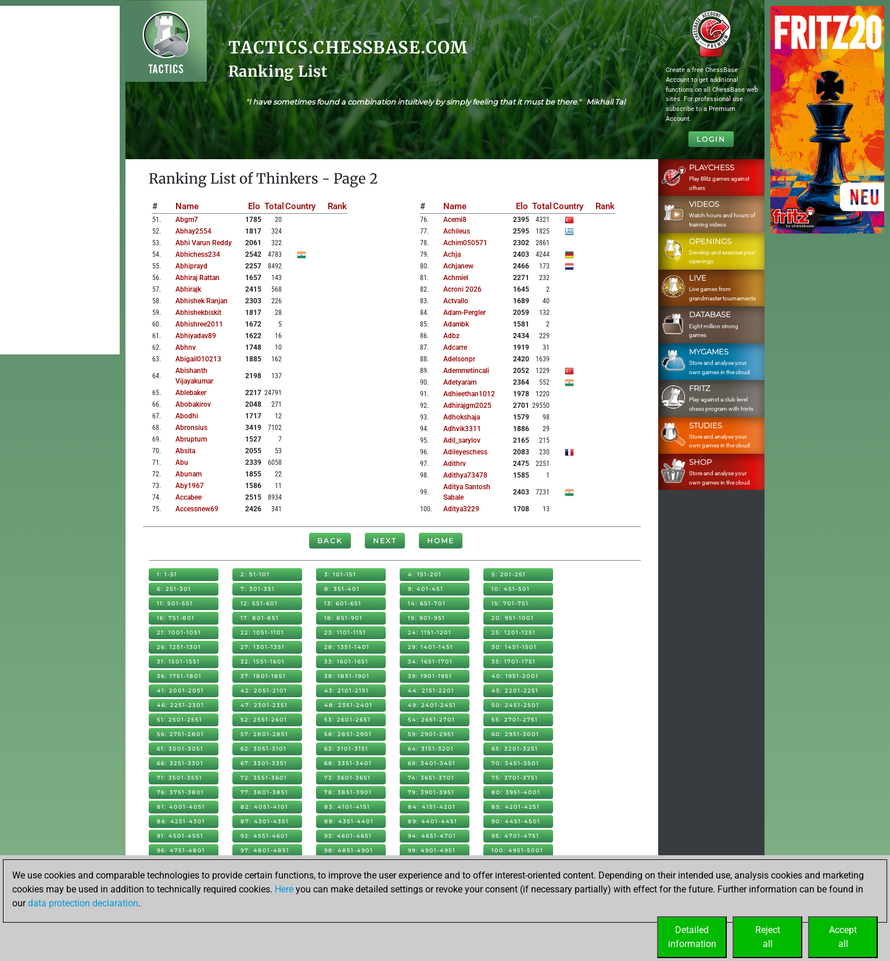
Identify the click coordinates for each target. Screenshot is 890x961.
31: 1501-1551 (178, 661)
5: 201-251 (508, 574)
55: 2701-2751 (514, 719)
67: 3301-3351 (264, 763)
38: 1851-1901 (346, 676)
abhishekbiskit (198, 313)
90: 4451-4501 (515, 821)
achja (452, 254)
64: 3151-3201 (431, 748)
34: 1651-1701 (430, 661)
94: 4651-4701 (432, 836)
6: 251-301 (174, 589)
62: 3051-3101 (263, 748)
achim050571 (465, 243)
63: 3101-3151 (346, 748)
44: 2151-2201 (431, 690)
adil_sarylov (461, 440)
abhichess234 (197, 254)
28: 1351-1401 (346, 647)
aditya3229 (461, 509)
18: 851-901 (343, 618)
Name (187, 206)
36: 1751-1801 (179, 676)
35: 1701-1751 (513, 661)
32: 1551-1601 (263, 661)
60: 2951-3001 (515, 734)
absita (185, 451)
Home (440, 540)
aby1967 (189, 486)
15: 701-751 (510, 603)
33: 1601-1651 (346, 661)
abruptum (191, 439)
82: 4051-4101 (264, 807)
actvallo (455, 301)
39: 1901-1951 (430, 676)
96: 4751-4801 (181, 850)
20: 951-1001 (512, 618)
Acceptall (843, 936)
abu (181, 462)
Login (711, 139)
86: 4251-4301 (181, 821)
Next (385, 540)
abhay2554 (193, 231)
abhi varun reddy (203, 243)
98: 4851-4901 (348, 850)
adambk (456, 324)
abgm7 (186, 220)
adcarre (455, 347)
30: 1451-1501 (514, 647)
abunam (188, 474)
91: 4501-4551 (180, 836)
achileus (456, 231)
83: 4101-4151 (347, 807)
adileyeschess (465, 452)
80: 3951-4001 (515, 792)
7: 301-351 (258, 589)
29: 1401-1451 (430, 647)
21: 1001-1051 (179, 632)
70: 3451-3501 (515, 763)
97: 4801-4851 (265, 850)
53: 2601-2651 (347, 719)
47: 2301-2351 (264, 705)
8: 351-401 (342, 589)
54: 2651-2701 (431, 719)
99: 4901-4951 (431, 850)
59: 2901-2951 (431, 734)
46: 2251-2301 (180, 705)
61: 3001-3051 (180, 748)
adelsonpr (459, 359)
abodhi (186, 416)
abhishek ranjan (201, 301)
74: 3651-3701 (431, 777)
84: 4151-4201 (431, 807)
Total (274, 206)
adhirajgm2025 (467, 405)
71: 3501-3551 (179, 777)
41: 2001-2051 (180, 690)
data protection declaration (83, 903)
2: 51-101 (255, 574)
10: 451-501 (510, 589)
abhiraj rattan (197, 278)
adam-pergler (464, 313)
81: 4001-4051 (181, 807)
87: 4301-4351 (265, 821)
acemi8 (454, 220)
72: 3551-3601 (264, 777)
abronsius (191, 428)
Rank (337, 206)
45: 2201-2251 (515, 690)
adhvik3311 (462, 429)
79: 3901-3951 (431, 792)
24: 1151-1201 (429, 632)
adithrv (454, 464)
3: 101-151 (340, 574)
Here (284, 889)
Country (300, 206)
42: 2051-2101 (264, 690)
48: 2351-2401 (348, 705)
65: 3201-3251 (514, 748)
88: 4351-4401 (349, 821)
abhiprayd (191, 266)
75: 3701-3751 (514, 777)
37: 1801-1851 (263, 676)
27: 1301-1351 (263, 647)
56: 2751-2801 (180, 734)
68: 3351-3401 (348, 763)
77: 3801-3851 (264, 792)
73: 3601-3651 (347, 777)
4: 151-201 (425, 574)
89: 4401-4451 (432, 821)
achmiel (455, 278)
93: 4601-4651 (348, 836)
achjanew (458, 266)
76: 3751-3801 (180, 792)
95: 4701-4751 (515, 836)
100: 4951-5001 (517, 850)
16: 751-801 (176, 618)
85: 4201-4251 (515, 807)
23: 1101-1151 (345, 632)
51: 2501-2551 (179, 719)
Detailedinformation (692, 936)
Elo (254, 206)
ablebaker (190, 393)
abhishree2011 (199, 324)
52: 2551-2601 (264, 719)
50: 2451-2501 (515, 705)
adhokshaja (461, 417)
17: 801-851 (260, 618)
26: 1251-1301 (179, 647)
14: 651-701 (427, 603)
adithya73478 (465, 475)
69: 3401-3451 (431, 763)
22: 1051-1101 (262, 632)
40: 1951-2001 (515, 676)
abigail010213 (198, 359)
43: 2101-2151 (346, 690)
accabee (188, 497)
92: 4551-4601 (264, 836)
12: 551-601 (259, 603)
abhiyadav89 (195, 336)
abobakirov (193, 404)
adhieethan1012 (469, 394)
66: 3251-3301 (180, 763)
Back (330, 540)
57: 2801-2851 (264, 734)
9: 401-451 (425, 589)
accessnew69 (196, 509)
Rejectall (767, 936)
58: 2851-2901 (348, 734)
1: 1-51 (167, 574)
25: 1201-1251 (513, 632)
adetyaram (459, 382)
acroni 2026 (462, 289)
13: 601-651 (342, 603)
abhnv (185, 347)
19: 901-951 (426, 618)
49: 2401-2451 (432, 705)
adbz (451, 336)
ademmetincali (466, 371)
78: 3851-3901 (348, 792)
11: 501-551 (175, 603)
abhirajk (188, 289)
